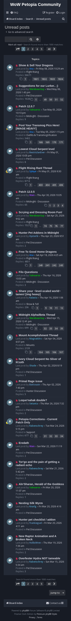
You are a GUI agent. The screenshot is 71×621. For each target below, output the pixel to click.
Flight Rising (32, 71)
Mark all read (15, 44)
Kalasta (33, 297)
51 (56, 99)
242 (54, 265)
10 (50, 308)
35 (61, 328)
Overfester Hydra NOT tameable (39, 558)
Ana (31, 68)
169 (47, 142)
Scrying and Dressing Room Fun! (40, 212)
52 (61, 99)
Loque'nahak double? (33, 400)
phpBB (25, 610)
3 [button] (32, 49)
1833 (52, 79)
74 (45, 226)
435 (54, 185)
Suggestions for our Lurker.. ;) (38, 85)
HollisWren (35, 542)
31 (45, 436)
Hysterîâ (33, 236)
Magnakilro (35, 338)
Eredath (24, 442)
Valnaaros (34, 109)
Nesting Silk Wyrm (31, 503)
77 (61, 226)
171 (61, 142)
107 (61, 352)
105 (47, 352)
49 (45, 99)
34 (56, 328)
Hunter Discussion (36, 391)
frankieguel (35, 523)
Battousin (34, 384)
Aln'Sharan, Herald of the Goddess (41, 484)
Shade (32, 365)
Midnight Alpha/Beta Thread (37, 314)
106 (54, 352)
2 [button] (28, 49)
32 (45, 328)
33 (50, 328)
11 (56, 308)
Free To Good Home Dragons (38, 251)
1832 (44, 79)
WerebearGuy (36, 89)
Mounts (30, 345)
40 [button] (49, 49)
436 (61, 185)
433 (41, 185)
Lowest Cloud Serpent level (37, 149)
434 (47, 185)
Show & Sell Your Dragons (36, 65)
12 (61, 308)
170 (54, 142)
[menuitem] (14, 12)
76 (56, 226)
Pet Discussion (34, 95)
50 (50, 99)
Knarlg (32, 506)
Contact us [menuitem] (53, 603)
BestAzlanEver (37, 152)
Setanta (33, 403)
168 (41, 142)
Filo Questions (28, 272)
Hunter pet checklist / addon (37, 519)
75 (50, 226)
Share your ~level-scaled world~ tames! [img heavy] (38, 293)
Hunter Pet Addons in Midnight (39, 232)
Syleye (32, 171)
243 (61, 265)
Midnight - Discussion (37, 116)
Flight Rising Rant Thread (35, 168)
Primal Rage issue (30, 381)
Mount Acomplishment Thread (38, 335)
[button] (17, 49)
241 (47, 265)
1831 (36, 79)
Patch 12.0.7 (27, 106)
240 (41, 265)
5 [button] (41, 49)
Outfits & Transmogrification (41, 135)
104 (41, 352)
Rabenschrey (36, 425)
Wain (32, 195)
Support (30, 432)
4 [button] (37, 49)
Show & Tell (32, 304)
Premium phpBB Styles (47, 614)
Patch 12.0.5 (27, 191)
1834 (60, 79)
